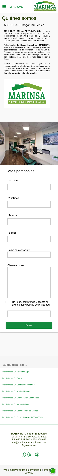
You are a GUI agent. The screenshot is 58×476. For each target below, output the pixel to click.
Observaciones (15, 265)
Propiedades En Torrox (12, 378)
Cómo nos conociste (18, 250)
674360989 (29, 2)
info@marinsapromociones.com (29, 442)
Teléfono (12, 215)
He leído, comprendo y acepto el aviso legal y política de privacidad (31, 303)
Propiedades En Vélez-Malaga (15, 372)
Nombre (12, 180)
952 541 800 (23, 439)
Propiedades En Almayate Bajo (15, 404)
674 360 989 (39, 439)
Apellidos (13, 198)
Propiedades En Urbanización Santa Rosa (20, 398)
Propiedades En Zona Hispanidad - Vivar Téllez (23, 417)
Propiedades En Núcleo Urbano (16, 391)
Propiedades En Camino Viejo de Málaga (20, 411)
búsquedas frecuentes (16, 364)
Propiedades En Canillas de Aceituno (18, 385)
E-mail (11, 232)
